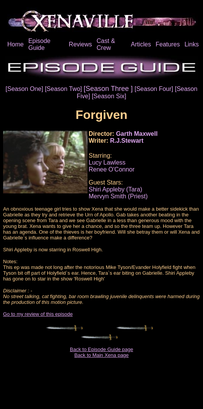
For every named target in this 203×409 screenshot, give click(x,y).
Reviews (80, 44)
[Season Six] (109, 96)
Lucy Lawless (107, 162)
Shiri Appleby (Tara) (115, 189)
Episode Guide (39, 44)
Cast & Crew (106, 44)
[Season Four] (155, 89)
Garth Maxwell (136, 133)
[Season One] (25, 89)
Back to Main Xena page (101, 355)
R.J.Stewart (127, 140)
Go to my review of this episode (38, 314)
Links (192, 44)
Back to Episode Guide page (101, 349)
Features (167, 44)
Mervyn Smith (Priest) (118, 196)
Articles (141, 44)
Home (15, 44)
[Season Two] (64, 89)
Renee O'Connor (112, 169)
